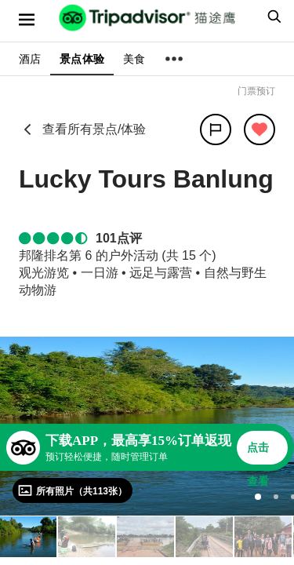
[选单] (26, 19)
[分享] (215, 129)
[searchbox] (272, 16)
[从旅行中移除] (259, 129)
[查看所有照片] (72, 490)
